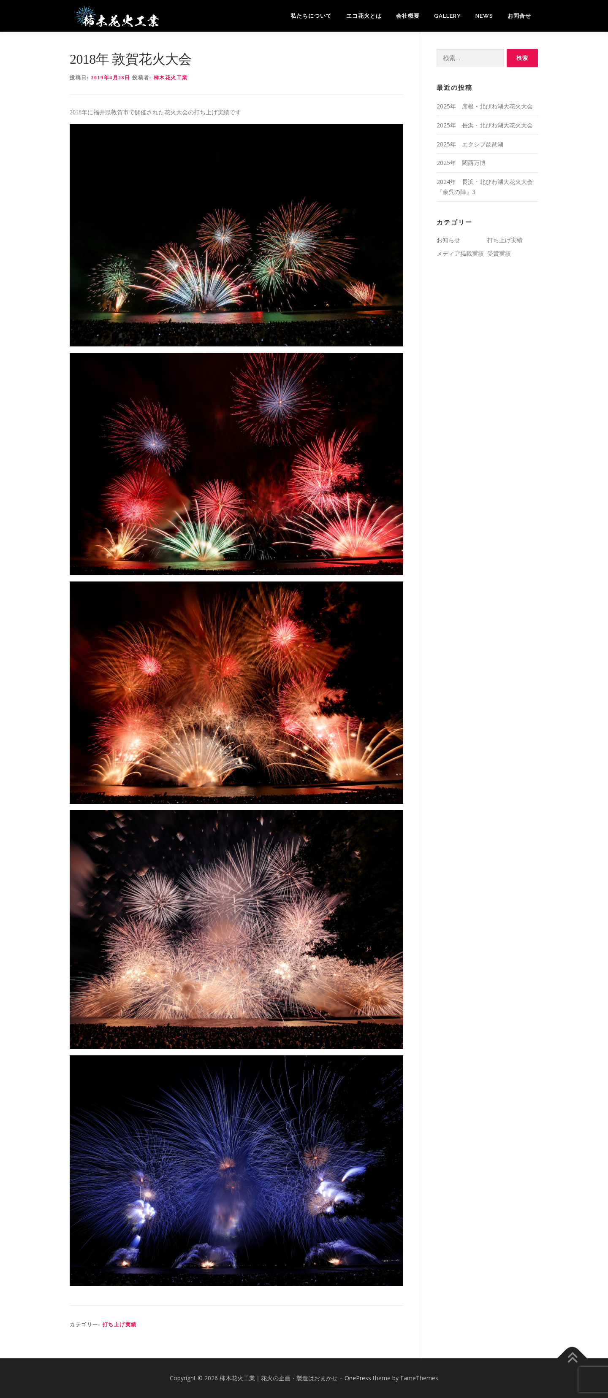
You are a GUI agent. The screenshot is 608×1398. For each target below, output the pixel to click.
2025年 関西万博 (461, 163)
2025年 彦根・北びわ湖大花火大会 (485, 106)
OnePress (358, 1378)
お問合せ (519, 16)
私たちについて (311, 16)
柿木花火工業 (171, 78)
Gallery (447, 16)
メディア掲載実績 (460, 253)
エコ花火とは (364, 16)
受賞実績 (499, 253)
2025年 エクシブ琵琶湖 (470, 144)
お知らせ (448, 240)
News (484, 16)
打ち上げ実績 (120, 1325)
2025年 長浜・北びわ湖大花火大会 (485, 125)
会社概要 (408, 16)
